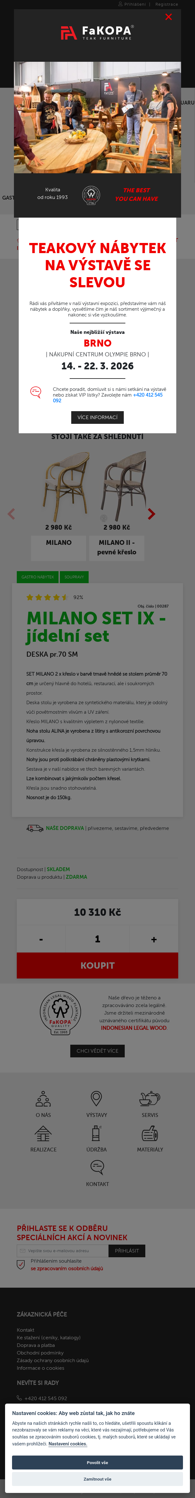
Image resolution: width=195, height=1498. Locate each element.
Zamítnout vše (97, 1479)
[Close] (168, 17)
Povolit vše (97, 1462)
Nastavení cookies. (67, 1444)
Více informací (97, 417)
